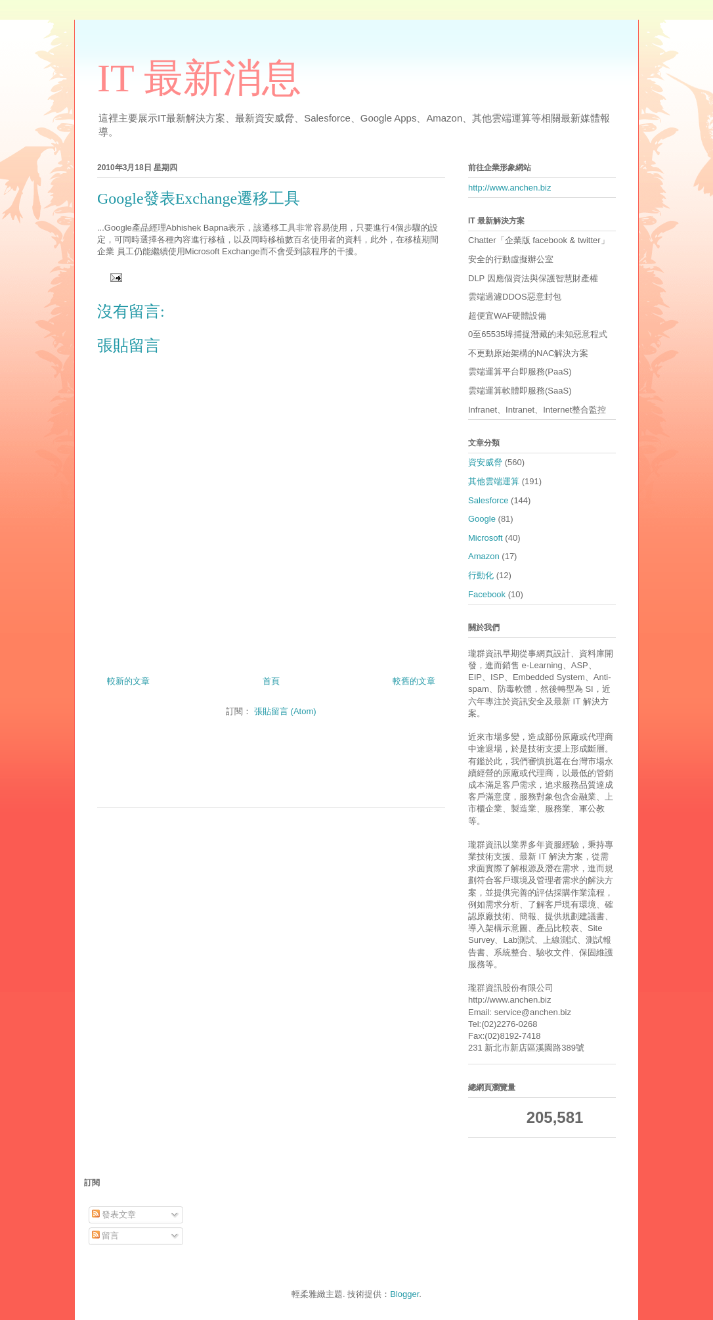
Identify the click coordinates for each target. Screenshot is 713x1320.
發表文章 (114, 1214)
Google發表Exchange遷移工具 (198, 198)
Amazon (484, 556)
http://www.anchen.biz (509, 188)
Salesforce (488, 500)
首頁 (271, 681)
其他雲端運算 (493, 481)
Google (482, 519)
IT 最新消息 (199, 78)
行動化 (481, 575)
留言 (105, 1235)
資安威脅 (485, 462)
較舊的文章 (414, 681)
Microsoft (485, 538)
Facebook (487, 594)
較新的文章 (128, 681)
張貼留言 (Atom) (285, 711)
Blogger (404, 1294)
